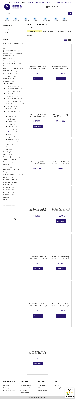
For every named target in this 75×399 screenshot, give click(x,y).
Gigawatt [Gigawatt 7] (10, 127)
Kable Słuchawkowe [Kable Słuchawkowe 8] (12, 109)
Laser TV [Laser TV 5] (6, 164)
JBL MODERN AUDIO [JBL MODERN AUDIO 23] (9, 51)
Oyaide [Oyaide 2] (10, 134)
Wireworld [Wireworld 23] (11, 139)
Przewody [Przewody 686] (6, 81)
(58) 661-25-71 (31, 2)
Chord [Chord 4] (10, 124)
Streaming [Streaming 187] (6, 61)
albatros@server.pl (44, 2)
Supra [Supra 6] (10, 137)
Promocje (6, 200)
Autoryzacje (23, 390)
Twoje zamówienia (25, 385)
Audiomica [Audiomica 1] (11, 119)
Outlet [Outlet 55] (5, 58)
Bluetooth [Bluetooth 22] (6, 190)
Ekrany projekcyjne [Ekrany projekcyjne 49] (9, 157)
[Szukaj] (70, 13)
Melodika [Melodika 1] (11, 129)
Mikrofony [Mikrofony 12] (6, 195)
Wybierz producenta (9, 29)
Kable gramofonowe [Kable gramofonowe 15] (12, 89)
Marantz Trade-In (43, 390)
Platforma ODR (42, 388)
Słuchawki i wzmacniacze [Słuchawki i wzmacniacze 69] (11, 174)
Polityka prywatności (9, 388)
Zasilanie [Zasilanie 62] (6, 177)
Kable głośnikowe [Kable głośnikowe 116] (11, 101)
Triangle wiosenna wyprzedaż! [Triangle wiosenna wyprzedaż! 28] (13, 46)
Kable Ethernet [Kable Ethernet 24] (11, 91)
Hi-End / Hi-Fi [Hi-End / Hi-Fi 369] (7, 71)
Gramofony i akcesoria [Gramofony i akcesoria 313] (10, 68)
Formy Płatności (42, 385)
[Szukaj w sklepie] (36, 13)
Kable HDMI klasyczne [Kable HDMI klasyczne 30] (13, 104)
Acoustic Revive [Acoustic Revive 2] (13, 114)
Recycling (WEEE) (59, 388)
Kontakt (57, 385)
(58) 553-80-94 (17, 2)
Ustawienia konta (25, 388)
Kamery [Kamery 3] (5, 167)
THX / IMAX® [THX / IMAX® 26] (7, 76)
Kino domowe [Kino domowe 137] (7, 73)
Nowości (6, 197)
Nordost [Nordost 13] (10, 132)
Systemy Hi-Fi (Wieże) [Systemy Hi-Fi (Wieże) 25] (10, 179)
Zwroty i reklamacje (9, 390)
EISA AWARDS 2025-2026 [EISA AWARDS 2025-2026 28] (11, 43)
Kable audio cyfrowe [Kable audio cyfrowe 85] (12, 99)
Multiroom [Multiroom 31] (6, 187)
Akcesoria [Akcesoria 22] (6, 192)
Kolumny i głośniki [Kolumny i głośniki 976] (9, 78)
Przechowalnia (24, 393)
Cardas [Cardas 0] (10, 122)
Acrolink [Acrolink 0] (10, 116)
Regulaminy (6, 385)
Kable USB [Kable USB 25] (9, 106)
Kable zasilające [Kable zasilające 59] (11, 111)
